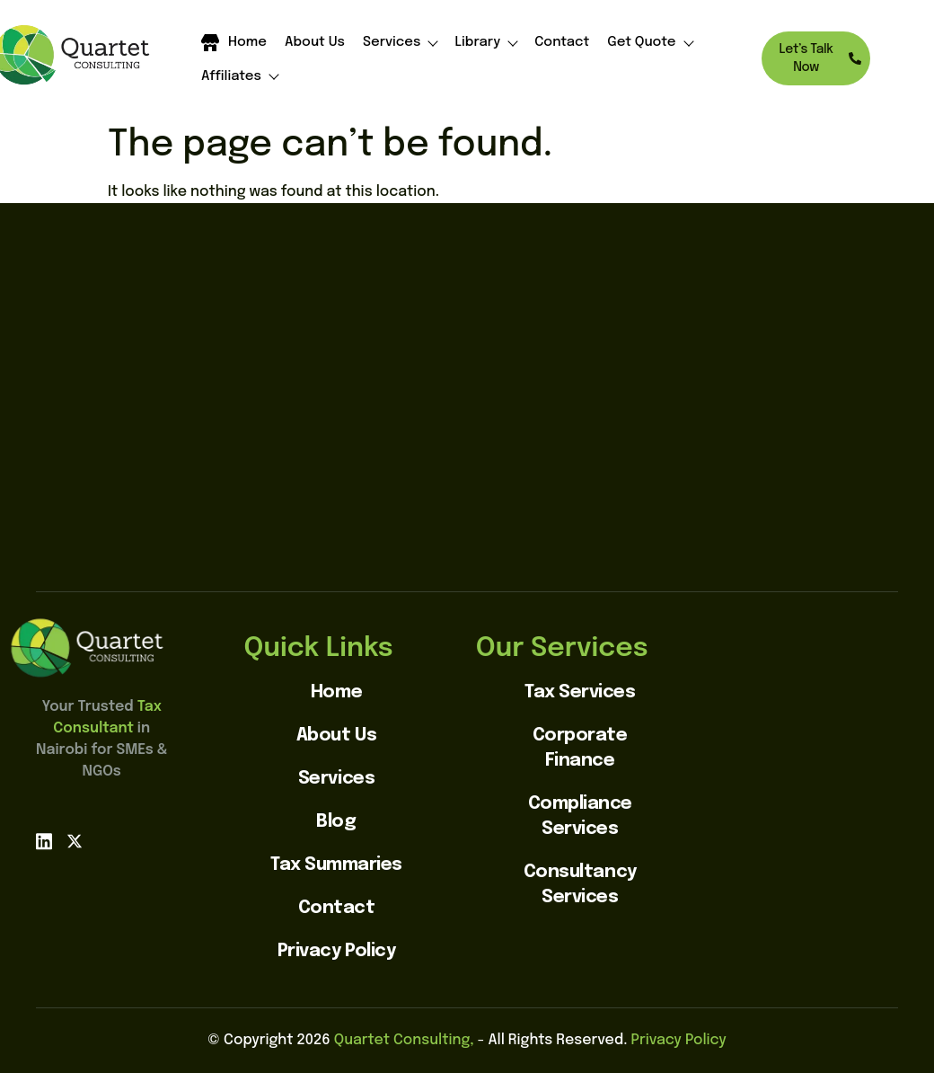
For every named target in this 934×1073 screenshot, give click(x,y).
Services (400, 42)
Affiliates (239, 77)
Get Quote (649, 42)
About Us (315, 42)
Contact (561, 42)
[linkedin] (44, 841)
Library (485, 42)
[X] (74, 841)
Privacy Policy (678, 1040)
